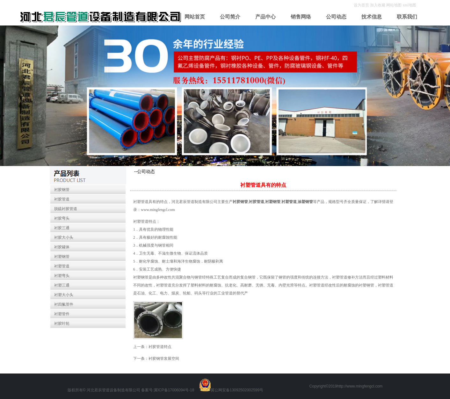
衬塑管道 (61, 266)
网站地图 (394, 5)
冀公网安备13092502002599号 (237, 390)
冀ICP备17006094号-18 (174, 390)
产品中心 (265, 16)
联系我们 (407, 16)
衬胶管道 (61, 199)
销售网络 (301, 16)
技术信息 (371, 16)
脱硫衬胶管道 (65, 209)
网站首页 (195, 16)
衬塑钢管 (61, 256)
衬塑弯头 (61, 275)
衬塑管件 (61, 314)
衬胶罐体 (61, 247)
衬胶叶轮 (61, 323)
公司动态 (336, 16)
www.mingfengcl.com (158, 209)
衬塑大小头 (63, 295)
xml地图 (409, 5)
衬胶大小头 (63, 237)
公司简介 (230, 16)
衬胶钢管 (61, 189)
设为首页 (362, 5)
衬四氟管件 (63, 304)
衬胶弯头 (61, 218)
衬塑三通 (61, 285)
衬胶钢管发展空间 (164, 358)
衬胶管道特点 (160, 347)
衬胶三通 (61, 228)
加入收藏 (378, 5)
